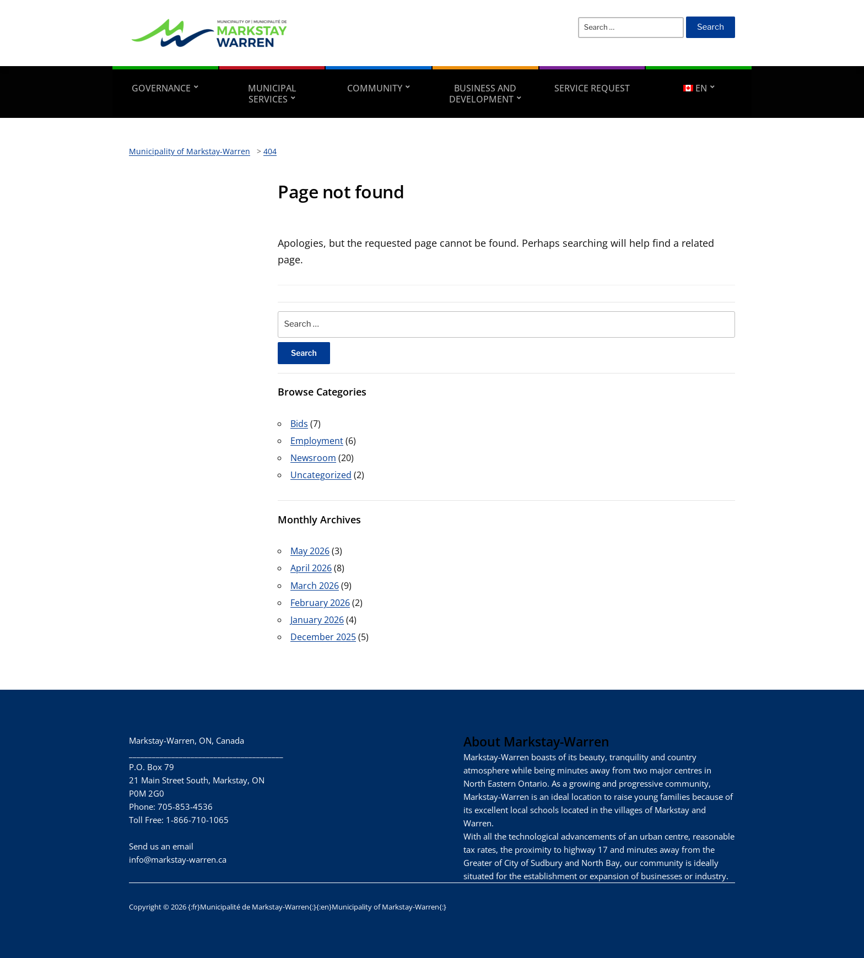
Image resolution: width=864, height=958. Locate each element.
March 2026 (314, 586)
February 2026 (320, 603)
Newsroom (313, 458)
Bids (299, 424)
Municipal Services (272, 93)
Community (374, 88)
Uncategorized (321, 475)
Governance (161, 88)
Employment (316, 441)
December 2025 (323, 637)
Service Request (592, 88)
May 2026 (310, 551)
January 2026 (317, 620)
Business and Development (482, 93)
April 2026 (311, 568)
